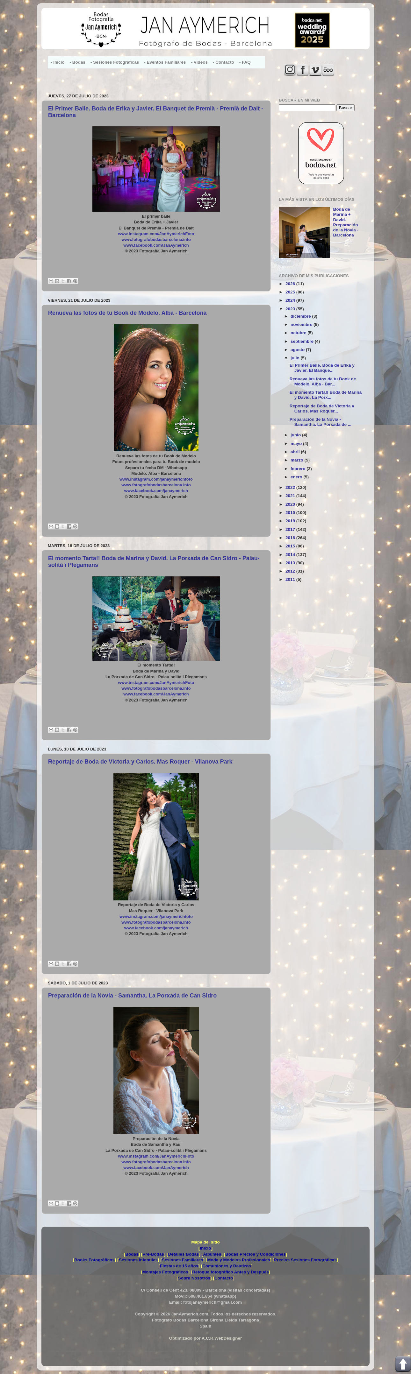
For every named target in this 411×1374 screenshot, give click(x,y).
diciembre (301, 316)
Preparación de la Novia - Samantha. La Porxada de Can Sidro (132, 995)
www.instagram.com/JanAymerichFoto (156, 233)
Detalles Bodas (183, 1254)
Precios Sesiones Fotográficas (305, 1260)
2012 (290, 571)
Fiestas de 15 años (179, 1266)
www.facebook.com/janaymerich (156, 490)
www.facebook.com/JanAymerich (156, 245)
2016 (290, 537)
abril (296, 451)
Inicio (205, 1248)
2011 (290, 579)
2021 (290, 495)
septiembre (303, 341)
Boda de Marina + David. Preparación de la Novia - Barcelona (345, 222)
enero (297, 477)
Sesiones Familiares (182, 1260)
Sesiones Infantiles (138, 1260)
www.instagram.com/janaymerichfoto (156, 479)
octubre (299, 332)
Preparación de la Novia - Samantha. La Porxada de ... (320, 422)
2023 (290, 309)
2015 (290, 546)
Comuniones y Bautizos (226, 1266)
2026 (290, 283)
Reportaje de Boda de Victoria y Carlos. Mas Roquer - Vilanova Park (140, 761)
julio (296, 358)
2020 (290, 504)
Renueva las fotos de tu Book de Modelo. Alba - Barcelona (127, 313)
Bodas (131, 1254)
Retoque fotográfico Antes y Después (230, 1272)
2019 (290, 512)
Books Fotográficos (94, 1260)
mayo (297, 443)
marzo (298, 460)
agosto (298, 349)
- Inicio (58, 62)
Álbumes (212, 1254)
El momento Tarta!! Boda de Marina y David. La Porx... (326, 395)
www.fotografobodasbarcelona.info (156, 239)
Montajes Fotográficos (165, 1272)
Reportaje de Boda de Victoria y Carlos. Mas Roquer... (322, 408)
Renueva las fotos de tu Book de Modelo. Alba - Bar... (323, 381)
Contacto (223, 1278)
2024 (290, 300)
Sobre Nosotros (194, 1278)
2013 (290, 562)
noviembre (302, 324)
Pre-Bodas (153, 1254)
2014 (290, 554)
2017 (290, 529)
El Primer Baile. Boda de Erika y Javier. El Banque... (322, 368)
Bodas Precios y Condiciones (255, 1254)
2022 (290, 487)
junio (296, 435)
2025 (290, 292)
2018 (290, 520)
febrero (298, 468)
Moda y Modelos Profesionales (238, 1260)
